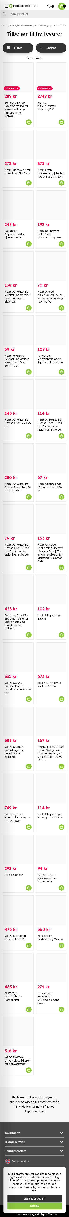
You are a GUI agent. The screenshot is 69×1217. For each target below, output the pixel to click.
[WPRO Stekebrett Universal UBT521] (18, 910)
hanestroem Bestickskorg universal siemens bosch (48, 998)
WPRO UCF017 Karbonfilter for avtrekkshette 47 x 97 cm (18, 687)
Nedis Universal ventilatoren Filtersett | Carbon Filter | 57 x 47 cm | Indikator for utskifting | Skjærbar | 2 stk (50, 553)
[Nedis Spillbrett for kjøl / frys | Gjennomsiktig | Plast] (51, 205)
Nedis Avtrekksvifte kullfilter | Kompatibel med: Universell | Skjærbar (17, 296)
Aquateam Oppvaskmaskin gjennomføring (15, 234)
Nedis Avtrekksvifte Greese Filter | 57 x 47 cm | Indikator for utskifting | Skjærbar (50, 424)
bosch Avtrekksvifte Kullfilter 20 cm (50, 684)
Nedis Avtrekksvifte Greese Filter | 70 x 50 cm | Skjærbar (18, 487)
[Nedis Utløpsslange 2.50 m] (51, 589)
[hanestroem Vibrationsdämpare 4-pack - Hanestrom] (51, 330)
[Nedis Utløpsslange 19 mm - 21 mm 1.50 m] (51, 458)
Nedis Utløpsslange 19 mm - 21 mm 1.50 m (50, 487)
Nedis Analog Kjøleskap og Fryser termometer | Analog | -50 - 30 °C (51, 296)
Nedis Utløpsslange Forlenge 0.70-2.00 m (50, 816)
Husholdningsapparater (47, 25)
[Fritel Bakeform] (18, 849)
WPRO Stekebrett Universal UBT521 (15, 937)
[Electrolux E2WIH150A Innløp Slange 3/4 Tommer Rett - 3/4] (51, 721)
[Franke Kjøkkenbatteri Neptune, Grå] (51, 77)
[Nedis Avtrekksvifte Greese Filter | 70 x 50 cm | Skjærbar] (18, 458)
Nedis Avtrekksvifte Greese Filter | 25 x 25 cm (18, 423)
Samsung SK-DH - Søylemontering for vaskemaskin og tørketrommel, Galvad (16, 109)
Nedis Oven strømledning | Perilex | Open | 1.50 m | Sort (51, 173)
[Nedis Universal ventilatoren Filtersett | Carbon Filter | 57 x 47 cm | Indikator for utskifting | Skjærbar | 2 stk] (51, 519)
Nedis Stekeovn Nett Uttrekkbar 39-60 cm (17, 171)
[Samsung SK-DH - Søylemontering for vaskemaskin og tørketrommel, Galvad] (18, 77)
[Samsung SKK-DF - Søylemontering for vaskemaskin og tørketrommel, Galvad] (18, 589)
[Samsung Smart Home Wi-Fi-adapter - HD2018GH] (18, 788)
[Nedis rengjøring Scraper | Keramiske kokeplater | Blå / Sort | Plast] (18, 330)
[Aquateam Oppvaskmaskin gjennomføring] (18, 205)
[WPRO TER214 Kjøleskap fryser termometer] (51, 849)
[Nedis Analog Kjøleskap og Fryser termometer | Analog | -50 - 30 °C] (51, 266)
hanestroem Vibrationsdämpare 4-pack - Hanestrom (50, 359)
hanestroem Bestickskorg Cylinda (50, 937)
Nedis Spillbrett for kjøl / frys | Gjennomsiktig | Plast (50, 234)
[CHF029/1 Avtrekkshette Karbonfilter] (18, 967)
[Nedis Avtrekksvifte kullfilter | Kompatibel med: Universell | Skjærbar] (18, 266)
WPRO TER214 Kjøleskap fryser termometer (47, 878)
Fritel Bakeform (14, 875)
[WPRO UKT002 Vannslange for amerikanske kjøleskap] (18, 721)
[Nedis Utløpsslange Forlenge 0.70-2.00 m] (51, 788)
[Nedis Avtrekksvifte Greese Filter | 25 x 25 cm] (18, 394)
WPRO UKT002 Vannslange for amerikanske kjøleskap (14, 751)
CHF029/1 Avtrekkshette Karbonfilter (13, 997)
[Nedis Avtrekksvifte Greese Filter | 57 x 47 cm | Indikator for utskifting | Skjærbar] (51, 394)
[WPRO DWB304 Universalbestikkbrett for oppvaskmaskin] (18, 1031)
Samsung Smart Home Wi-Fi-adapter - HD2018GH (17, 817)
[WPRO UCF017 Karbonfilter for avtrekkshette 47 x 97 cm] (18, 657)
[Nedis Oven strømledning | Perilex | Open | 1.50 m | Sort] (51, 144)
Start (5, 25)
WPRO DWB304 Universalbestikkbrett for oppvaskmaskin (18, 1061)
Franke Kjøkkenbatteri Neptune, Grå (47, 106)
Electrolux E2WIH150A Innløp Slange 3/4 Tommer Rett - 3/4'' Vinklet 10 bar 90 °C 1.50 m (51, 753)
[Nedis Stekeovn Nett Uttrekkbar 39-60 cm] (18, 144)
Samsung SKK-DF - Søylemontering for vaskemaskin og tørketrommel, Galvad (16, 622)
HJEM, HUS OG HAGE (21, 25)
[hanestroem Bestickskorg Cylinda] (51, 910)
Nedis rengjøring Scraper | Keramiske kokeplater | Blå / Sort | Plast (17, 360)
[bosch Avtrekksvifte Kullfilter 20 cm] (51, 657)
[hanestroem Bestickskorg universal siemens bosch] (51, 967)
